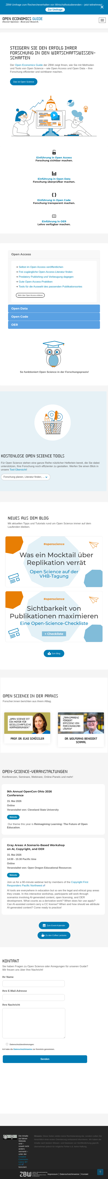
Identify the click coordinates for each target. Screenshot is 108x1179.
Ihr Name (33, 980)
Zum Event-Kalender (54, 925)
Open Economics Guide (29, 65)
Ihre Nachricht (33, 1021)
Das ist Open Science (23, 82)
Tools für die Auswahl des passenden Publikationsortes (51, 360)
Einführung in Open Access (54, 157)
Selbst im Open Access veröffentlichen (45, 347)
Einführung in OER (54, 221)
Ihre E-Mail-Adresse (33, 994)
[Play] (54, 115)
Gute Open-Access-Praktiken (42, 357)
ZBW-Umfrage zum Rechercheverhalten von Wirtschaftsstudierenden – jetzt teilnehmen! (54, 4)
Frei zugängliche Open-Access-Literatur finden (48, 351)
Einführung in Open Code (54, 200)
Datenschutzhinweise (22, 1049)
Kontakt (84, 1174)
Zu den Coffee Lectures (54, 935)
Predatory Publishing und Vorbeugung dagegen (48, 354)
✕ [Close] (102, 7)
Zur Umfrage (55, 9)
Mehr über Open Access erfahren (39, 365)
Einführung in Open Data (54, 178)
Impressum (53, 1174)
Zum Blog (54, 659)
